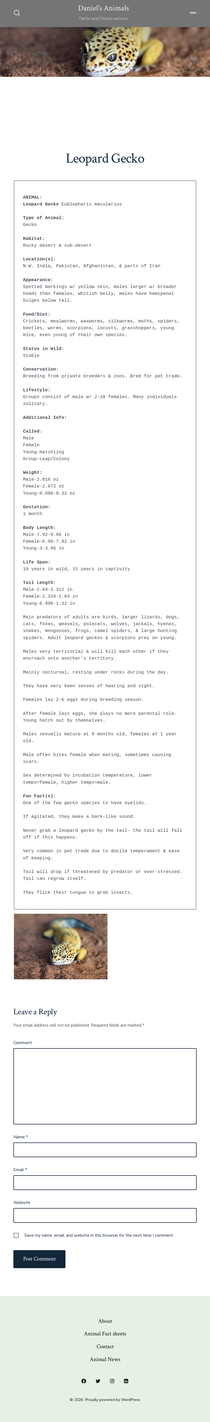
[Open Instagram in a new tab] (112, 1381)
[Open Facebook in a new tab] (84, 1381)
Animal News (105, 1359)
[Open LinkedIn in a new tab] (126, 1381)
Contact (105, 1346)
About (105, 1321)
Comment (22, 1043)
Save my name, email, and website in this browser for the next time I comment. (99, 1235)
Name (20, 1137)
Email (20, 1170)
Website (21, 1203)
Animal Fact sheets (105, 1333)
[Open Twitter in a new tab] (97, 1381)
